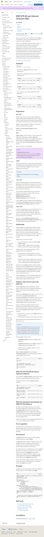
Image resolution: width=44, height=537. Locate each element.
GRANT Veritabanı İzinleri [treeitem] (9, 224)
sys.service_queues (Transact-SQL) (25, 507)
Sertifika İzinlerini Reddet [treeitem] (9, 156)
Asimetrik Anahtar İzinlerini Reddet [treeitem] (9, 150)
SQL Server (24, 12)
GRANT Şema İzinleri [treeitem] (9, 243)
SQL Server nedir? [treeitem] (6, 25)
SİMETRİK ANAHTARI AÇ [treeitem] (9, 271)
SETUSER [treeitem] (7, 335)
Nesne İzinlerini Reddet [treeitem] (8, 175)
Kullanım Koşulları (4, 533)
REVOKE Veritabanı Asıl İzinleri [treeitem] (9, 293)
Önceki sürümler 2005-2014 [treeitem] (7, 22)
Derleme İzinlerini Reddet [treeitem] (9, 147)
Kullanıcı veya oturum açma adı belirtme (24, 29)
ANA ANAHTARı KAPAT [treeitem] (8, 139)
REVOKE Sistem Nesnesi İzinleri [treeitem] (8, 327)
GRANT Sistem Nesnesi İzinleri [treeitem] (8, 262)
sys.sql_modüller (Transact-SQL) (24, 505)
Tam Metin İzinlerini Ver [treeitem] (9, 238)
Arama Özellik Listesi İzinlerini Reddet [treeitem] (9, 181)
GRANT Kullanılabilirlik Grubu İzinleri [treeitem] (9, 218)
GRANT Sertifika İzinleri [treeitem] (9, 221)
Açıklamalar (19, 27)
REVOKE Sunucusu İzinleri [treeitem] (9, 315)
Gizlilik (25, 531)
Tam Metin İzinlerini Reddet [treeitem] (9, 172)
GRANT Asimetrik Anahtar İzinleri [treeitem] (9, 214)
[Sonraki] (34, 1)
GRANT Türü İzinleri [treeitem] (9, 264)
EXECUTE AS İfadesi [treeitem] (9, 206)
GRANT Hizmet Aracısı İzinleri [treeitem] (8, 256)
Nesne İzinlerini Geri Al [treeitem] (9, 306)
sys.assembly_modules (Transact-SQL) (25, 504)
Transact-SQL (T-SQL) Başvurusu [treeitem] (8, 93)
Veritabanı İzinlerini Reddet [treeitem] (9, 159)
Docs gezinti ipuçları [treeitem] (5, 21)
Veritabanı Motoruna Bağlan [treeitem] (8, 30)
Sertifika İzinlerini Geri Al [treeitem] (9, 286)
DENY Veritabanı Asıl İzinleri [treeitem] (9, 162)
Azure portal (30, 4)
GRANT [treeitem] (7, 208)
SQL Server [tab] (19, 67)
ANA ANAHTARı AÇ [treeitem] (9, 269)
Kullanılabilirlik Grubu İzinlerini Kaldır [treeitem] (9, 283)
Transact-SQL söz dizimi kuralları (23, 60)
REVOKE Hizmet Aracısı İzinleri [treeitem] (9, 321)
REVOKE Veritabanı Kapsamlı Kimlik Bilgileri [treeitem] (9, 296)
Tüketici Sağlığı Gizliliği (33, 531)
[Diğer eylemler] (42, 13)
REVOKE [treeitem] (7, 275)
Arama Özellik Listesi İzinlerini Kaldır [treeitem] (9, 312)
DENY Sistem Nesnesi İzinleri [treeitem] (8, 197)
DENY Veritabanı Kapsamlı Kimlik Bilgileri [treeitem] (9, 166)
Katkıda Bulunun (20, 531)
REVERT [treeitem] (7, 273)
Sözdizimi (18, 24)
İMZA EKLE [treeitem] (8, 137)
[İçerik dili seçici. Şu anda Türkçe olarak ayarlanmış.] (3, 529)
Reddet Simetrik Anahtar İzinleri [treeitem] (9, 194)
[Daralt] (11, 13)
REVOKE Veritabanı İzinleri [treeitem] (9, 290)
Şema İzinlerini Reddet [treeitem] (8, 178)
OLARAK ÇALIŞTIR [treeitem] (9, 205)
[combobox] (7, 15)
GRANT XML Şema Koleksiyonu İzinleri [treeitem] (9, 266)
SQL (20, 12)
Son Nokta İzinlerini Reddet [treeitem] (9, 169)
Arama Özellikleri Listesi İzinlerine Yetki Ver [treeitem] (9, 246)
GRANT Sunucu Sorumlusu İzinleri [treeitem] (9, 253)
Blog (14, 531)
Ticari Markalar (11, 533)
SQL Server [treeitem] (4, 19)
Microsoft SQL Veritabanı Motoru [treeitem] (7, 28)
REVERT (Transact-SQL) (22, 508)
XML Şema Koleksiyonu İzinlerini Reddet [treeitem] (9, 202)
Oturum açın (40, 1)
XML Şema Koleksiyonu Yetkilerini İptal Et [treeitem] (9, 333)
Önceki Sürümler (9, 531)
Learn (17, 12)
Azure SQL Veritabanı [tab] (26, 67)
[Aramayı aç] (36, 2)
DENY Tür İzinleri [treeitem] (9, 199)
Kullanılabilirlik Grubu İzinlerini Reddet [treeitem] (9, 153)
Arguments (19, 26)
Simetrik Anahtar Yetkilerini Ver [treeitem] (9, 259)
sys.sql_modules (19, 420)
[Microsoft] (2, 1)
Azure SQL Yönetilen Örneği (21, 35)
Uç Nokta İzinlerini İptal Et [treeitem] (9, 300)
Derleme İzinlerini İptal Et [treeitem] (9, 277)
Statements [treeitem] (7, 124)
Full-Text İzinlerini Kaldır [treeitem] (9, 303)
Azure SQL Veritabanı (36, 33)
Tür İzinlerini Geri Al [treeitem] (9, 329)
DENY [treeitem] (7, 144)
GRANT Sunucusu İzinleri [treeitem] (9, 250)
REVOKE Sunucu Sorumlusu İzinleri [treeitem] (9, 318)
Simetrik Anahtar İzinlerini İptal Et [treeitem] (9, 324)
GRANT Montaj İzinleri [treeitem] (8, 211)
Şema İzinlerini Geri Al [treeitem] (9, 309)
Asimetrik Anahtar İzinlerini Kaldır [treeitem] (9, 280)
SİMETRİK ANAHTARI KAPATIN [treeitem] (9, 142)
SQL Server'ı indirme (38, 4)
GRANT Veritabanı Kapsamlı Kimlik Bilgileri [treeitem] (9, 231)
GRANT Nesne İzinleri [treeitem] (8, 241)
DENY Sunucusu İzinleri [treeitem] (9, 185)
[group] (29, 80)
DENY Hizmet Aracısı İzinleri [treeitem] (9, 191)
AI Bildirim (3, 531)
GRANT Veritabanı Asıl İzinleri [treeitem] (9, 227)
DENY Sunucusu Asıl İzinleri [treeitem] (9, 188)
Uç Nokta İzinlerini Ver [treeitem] (9, 235)
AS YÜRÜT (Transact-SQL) (23, 510)
